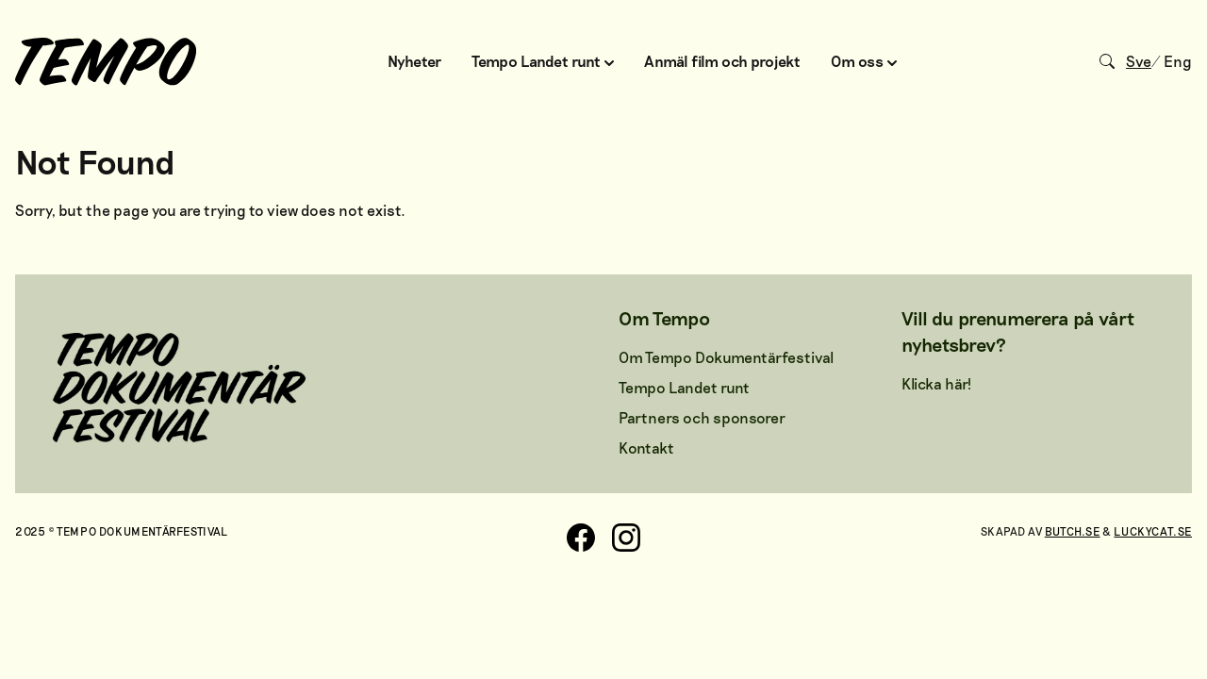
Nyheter (414, 61)
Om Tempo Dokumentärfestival (726, 357)
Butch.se (1072, 531)
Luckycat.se (1153, 531)
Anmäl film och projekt (722, 61)
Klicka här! (936, 383)
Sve (1138, 61)
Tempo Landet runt (542, 61)
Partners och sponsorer (702, 417)
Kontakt (646, 447)
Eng (1178, 61)
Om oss (864, 61)
